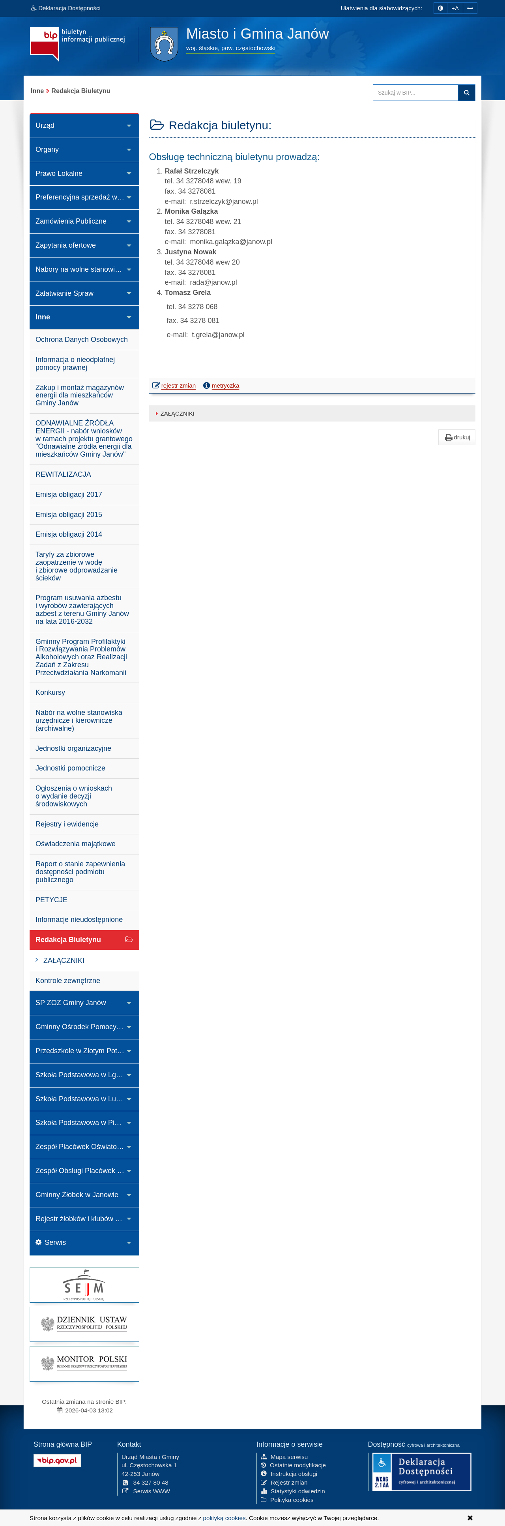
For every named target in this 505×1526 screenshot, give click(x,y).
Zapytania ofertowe (66, 245)
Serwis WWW (146, 1490)
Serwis (51, 1242)
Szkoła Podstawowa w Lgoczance (87, 1075)
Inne (43, 317)
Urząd (45, 125)
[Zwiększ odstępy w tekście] (470, 7)
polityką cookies (224, 1518)
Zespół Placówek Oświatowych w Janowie (87, 1147)
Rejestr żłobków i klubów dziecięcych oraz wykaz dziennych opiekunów (87, 1219)
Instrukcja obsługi (289, 1473)
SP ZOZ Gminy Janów (71, 1003)
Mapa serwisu (284, 1456)
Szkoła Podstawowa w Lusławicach (87, 1099)
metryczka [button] (220, 385)
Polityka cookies (287, 1499)
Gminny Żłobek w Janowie (77, 1195)
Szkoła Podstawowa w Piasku (82, 1123)
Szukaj (466, 92)
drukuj (456, 437)
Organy (47, 149)
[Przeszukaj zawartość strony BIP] (415, 92)
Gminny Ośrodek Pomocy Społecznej (87, 1027)
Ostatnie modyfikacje (293, 1464)
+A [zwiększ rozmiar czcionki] (455, 8)
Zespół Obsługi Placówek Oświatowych (87, 1171)
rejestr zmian (174, 386)
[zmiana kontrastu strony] (440, 8)
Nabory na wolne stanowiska (81, 269)
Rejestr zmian (284, 1482)
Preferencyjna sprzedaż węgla (83, 197)
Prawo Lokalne (59, 173)
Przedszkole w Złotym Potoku (82, 1051)
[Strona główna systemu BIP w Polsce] (57, 1459)
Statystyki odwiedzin (293, 1490)
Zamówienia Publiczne (71, 221)
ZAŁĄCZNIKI (174, 413)
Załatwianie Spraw (65, 293)
